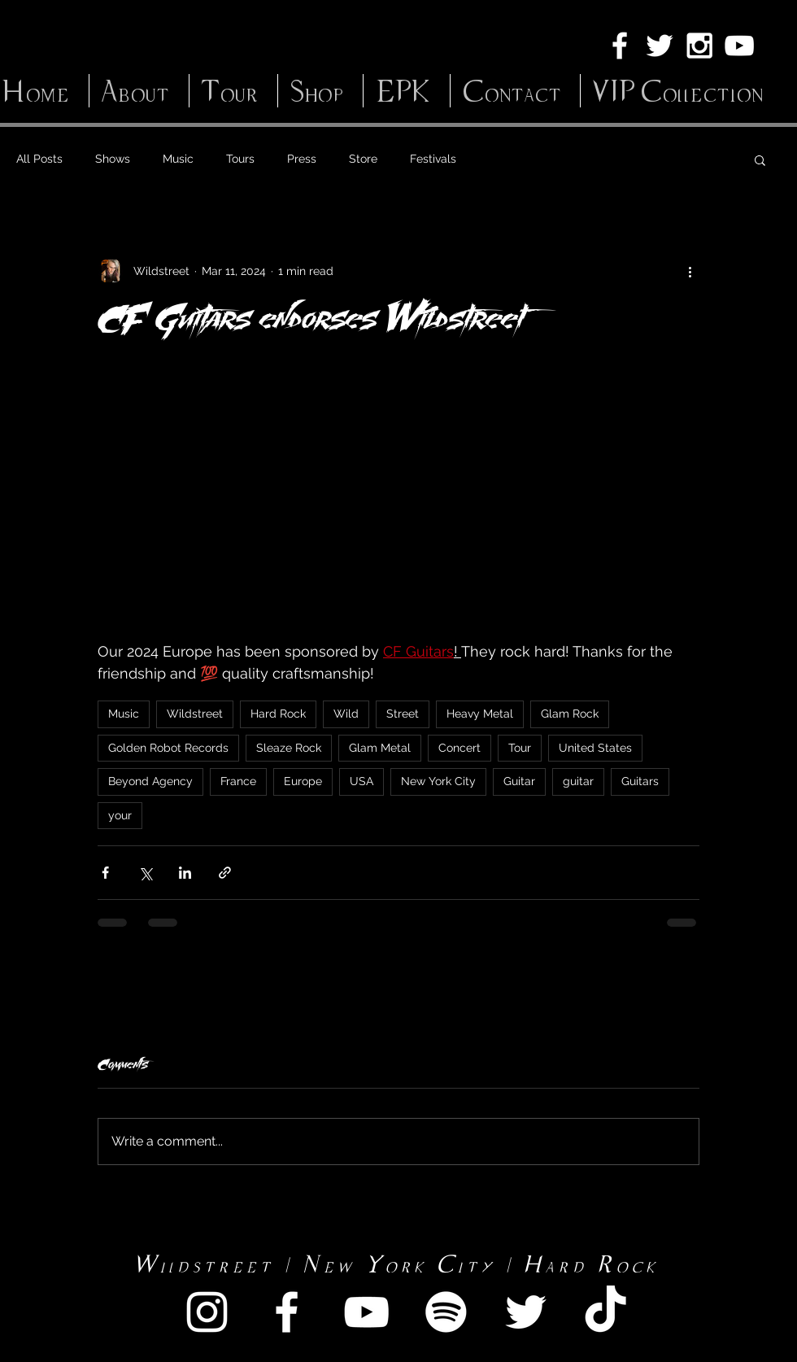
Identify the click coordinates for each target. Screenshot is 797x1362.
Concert (459, 747)
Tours (240, 158)
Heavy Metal (479, 713)
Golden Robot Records (168, 747)
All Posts (39, 158)
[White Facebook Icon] (620, 45)
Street (402, 713)
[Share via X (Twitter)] (145, 872)
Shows (112, 158)
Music (178, 158)
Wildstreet (195, 713)
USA (361, 781)
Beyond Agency (150, 781)
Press (301, 158)
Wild (346, 713)
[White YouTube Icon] (739, 45)
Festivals (433, 158)
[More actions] (689, 271)
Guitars (640, 781)
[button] (760, 159)
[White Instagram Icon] (699, 45)
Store (363, 158)
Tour (519, 747)
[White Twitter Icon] (659, 45)
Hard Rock (278, 713)
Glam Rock (570, 713)
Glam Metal (380, 747)
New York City (438, 781)
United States (595, 747)
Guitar (519, 781)
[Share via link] (225, 872)
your (120, 815)
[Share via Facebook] (105, 872)
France (238, 781)
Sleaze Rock (288, 747)
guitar (578, 781)
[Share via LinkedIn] (185, 872)
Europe (303, 781)
